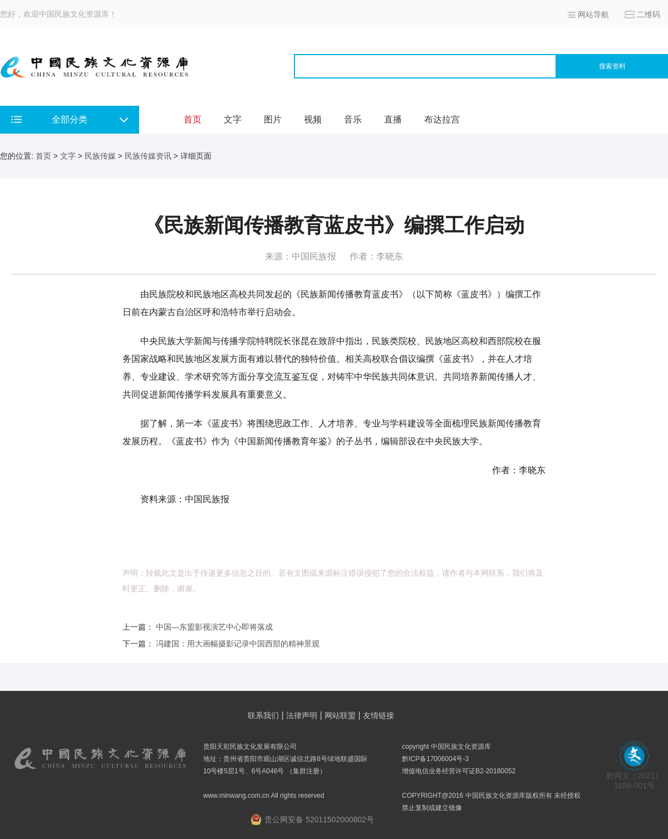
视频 (313, 119)
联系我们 (263, 715)
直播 (393, 119)
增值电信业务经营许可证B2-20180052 (458, 771)
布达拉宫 (442, 119)
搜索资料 (612, 66)
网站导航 (593, 14)
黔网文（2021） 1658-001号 (634, 777)
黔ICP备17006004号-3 (435, 759)
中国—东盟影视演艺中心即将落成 (214, 626)
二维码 (648, 14)
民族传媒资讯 (148, 155)
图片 (273, 119)
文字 (233, 119)
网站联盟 (340, 715)
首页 (193, 119)
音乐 (353, 119)
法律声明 (301, 715)
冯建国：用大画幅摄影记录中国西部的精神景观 (238, 643)
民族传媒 (100, 155)
